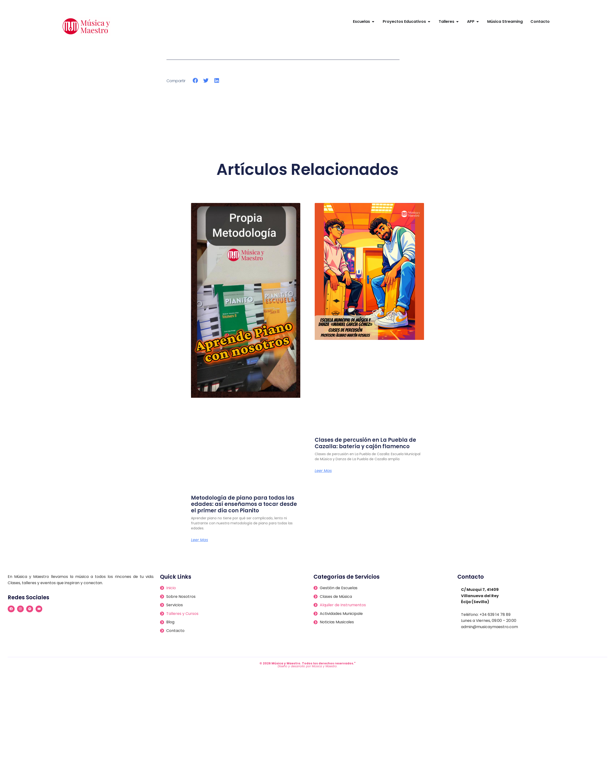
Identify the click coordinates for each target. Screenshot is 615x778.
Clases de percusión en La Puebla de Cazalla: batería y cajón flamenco (365, 443)
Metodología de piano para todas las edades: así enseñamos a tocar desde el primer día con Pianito (244, 504)
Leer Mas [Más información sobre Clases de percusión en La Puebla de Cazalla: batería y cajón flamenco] (323, 471)
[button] (195, 80)
